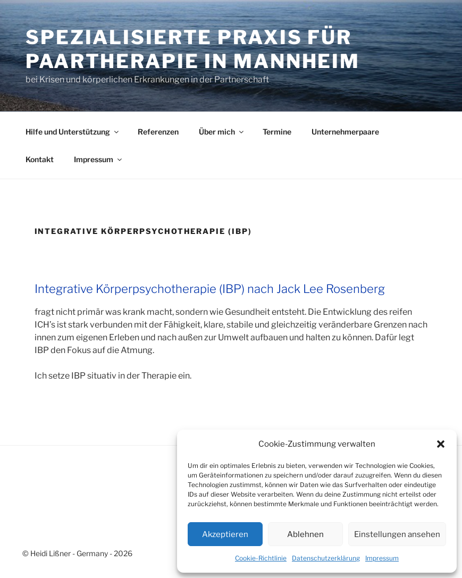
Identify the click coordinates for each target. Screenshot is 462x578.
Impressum (382, 558)
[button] (440, 444)
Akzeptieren (225, 534)
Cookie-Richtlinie (261, 558)
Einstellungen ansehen (397, 534)
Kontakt (40, 159)
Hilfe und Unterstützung (73, 131)
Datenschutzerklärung (326, 558)
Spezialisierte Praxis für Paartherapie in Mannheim (193, 49)
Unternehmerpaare (345, 131)
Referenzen (158, 131)
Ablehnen (305, 534)
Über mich (222, 131)
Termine (277, 131)
